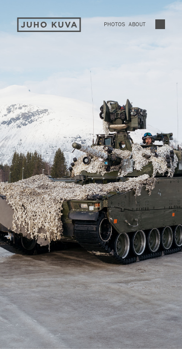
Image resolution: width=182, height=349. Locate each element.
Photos (114, 24)
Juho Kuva (49, 25)
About (137, 24)
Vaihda (160, 24)
